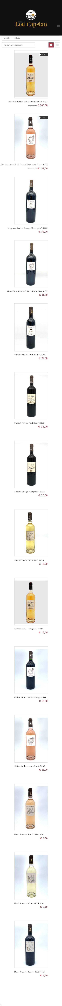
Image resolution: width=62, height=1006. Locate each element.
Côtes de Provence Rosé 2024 (29, 766)
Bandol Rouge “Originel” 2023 (29, 492)
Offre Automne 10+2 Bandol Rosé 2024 (28, 102)
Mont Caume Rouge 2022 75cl (29, 972)
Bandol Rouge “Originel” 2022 (29, 423)
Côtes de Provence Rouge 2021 (30, 697)
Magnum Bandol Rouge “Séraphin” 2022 (28, 228)
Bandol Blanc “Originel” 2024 (29, 560)
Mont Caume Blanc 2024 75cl (29, 903)
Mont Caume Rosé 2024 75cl (29, 835)
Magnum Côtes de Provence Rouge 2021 (27, 291)
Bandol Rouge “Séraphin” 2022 (29, 354)
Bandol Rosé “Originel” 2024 (28, 629)
